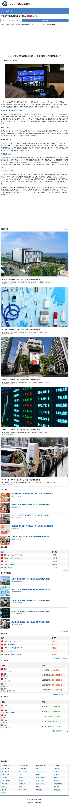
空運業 (56, 781)
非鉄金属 (57, 790)
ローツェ (11, 561)
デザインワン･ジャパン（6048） (12, 110)
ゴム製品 (57, 769)
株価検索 (45, 20)
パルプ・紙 (22, 772)
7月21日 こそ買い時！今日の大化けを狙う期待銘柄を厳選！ (21, 379)
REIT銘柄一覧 (41, 766)
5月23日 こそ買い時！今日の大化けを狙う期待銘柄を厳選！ (21, 430)
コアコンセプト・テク (8, 691)
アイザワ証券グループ (15, 648)
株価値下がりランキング (60, 731)
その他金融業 (23, 769)
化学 (20, 775)
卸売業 (56, 775)
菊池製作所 (4, 676)
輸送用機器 (58, 784)
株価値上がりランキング (60, 694)
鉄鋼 (20, 787)
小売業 (4, 778)
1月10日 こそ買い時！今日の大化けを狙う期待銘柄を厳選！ (21, 480)
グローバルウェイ (7, 671)
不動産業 (39, 772)
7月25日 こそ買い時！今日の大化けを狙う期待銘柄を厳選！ (21, 329)
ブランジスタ (12, 651)
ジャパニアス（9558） (8, 171)
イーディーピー (6, 681)
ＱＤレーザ (4, 686)
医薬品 (38, 775)
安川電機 (11, 564)
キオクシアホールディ (15, 558)
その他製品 (5, 769)
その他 (56, 766)
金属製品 (4, 787)
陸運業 (4, 790)
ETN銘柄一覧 (23, 766)
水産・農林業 (6, 781)
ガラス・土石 (40, 769)
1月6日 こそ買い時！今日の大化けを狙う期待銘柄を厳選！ (30, 515)
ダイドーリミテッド (14, 654)
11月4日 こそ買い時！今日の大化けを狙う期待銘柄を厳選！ (21, 279)
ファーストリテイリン (15, 555)
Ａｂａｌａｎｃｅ (7, 707)
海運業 (21, 781)
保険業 (56, 772)
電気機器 (39, 790)
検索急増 (66, 571)
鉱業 (37, 787)
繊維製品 (22, 784)
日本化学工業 (5, 727)
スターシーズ (5, 722)
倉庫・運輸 (5, 775)
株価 (12, 11)
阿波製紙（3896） (7, 154)
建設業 (21, 778)
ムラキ (3, 717)
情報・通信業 (40, 778)
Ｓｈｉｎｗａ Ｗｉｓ (8, 712)
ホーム (2, 11)
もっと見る (64, 229)
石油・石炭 (40, 781)
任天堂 (10, 567)
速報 (7, 11)
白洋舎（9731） (6, 139)
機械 (55, 778)
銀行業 (56, 787)
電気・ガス (22, 790)
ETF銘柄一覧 (6, 766)
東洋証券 (11, 644)
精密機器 (4, 784)
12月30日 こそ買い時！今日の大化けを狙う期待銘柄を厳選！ (31, 537)
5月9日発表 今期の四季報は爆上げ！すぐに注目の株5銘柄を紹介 (32, 526)
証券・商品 (40, 784)
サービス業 (5, 772)
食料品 (4, 793)
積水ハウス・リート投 (15, 641)
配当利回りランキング (61, 658)
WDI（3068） (5, 127)
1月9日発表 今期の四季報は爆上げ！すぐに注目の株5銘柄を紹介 (32, 493)
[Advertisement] (34, 39)
